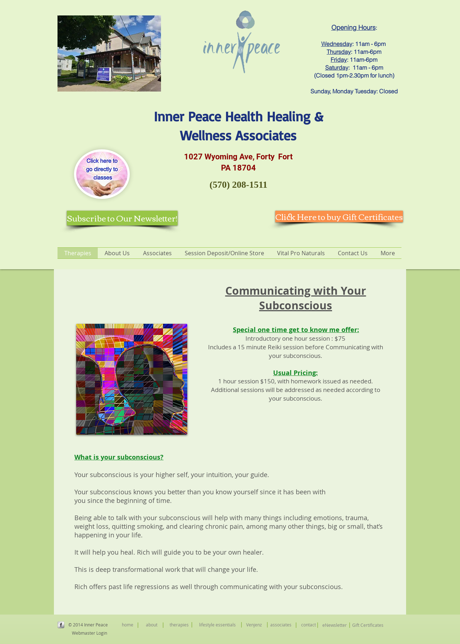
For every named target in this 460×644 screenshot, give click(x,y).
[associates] (281, 624)
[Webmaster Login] (89, 632)
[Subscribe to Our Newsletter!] (122, 218)
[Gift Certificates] (367, 625)
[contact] (308, 624)
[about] (151, 624)
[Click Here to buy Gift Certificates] (339, 216)
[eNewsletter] (334, 625)
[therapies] (179, 624)
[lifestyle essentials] (217, 624)
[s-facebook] (61, 624)
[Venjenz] (253, 624)
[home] (127, 624)
